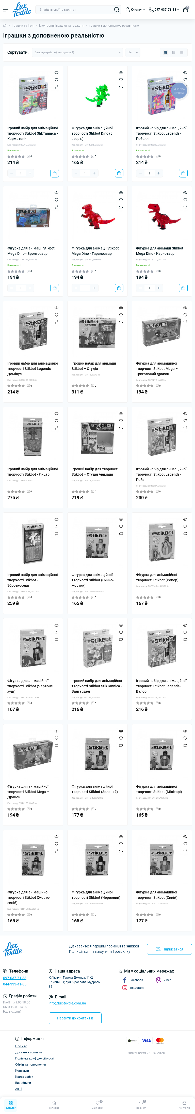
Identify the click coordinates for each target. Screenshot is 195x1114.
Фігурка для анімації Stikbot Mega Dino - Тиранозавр (95, 251)
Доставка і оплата (28, 1052)
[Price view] (181, 52)
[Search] (116, 9)
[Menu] (5, 9)
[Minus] (12, 173)
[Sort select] (77, 52)
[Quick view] (56, 72)
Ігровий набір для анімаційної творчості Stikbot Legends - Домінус (32, 368)
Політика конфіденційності (34, 1058)
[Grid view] (165, 52)
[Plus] (30, 173)
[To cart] (54, 173)
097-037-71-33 (14, 978)
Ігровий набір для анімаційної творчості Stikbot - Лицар (32, 471)
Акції (18, 1089)
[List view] (173, 52)
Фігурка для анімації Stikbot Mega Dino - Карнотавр (159, 251)
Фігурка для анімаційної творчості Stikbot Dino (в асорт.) (92, 133)
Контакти (22, 1070)
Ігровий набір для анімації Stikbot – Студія (94, 366)
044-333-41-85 (14, 984)
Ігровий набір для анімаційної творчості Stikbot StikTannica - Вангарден (97, 686)
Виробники (23, 1083)
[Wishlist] (56, 80)
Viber (163, 980)
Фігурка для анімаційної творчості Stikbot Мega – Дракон (28, 791)
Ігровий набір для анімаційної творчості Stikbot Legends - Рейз (161, 474)
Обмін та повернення (30, 1064)
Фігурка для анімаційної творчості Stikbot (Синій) (156, 895)
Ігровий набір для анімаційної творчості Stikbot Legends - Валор (161, 686)
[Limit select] (132, 52)
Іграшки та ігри (23, 25)
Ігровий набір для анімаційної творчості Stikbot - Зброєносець (32, 580)
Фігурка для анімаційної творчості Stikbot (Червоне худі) (30, 686)
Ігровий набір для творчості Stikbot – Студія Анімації (95, 471)
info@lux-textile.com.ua (67, 1003)
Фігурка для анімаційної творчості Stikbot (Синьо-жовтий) (93, 580)
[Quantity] (21, 173)
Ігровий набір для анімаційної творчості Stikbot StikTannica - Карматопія (32, 133)
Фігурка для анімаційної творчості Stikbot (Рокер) (157, 577)
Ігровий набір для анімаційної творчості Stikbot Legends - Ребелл (161, 133)
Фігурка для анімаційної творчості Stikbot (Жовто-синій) (29, 897)
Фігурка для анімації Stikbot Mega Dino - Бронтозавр (31, 251)
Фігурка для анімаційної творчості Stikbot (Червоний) (96, 895)
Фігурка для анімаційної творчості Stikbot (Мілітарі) (159, 789)
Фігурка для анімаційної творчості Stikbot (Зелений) (95, 789)
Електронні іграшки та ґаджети (61, 25)
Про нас (21, 1046)
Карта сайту (24, 1077)
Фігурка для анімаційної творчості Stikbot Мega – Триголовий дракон (157, 368)
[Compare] (56, 87)
